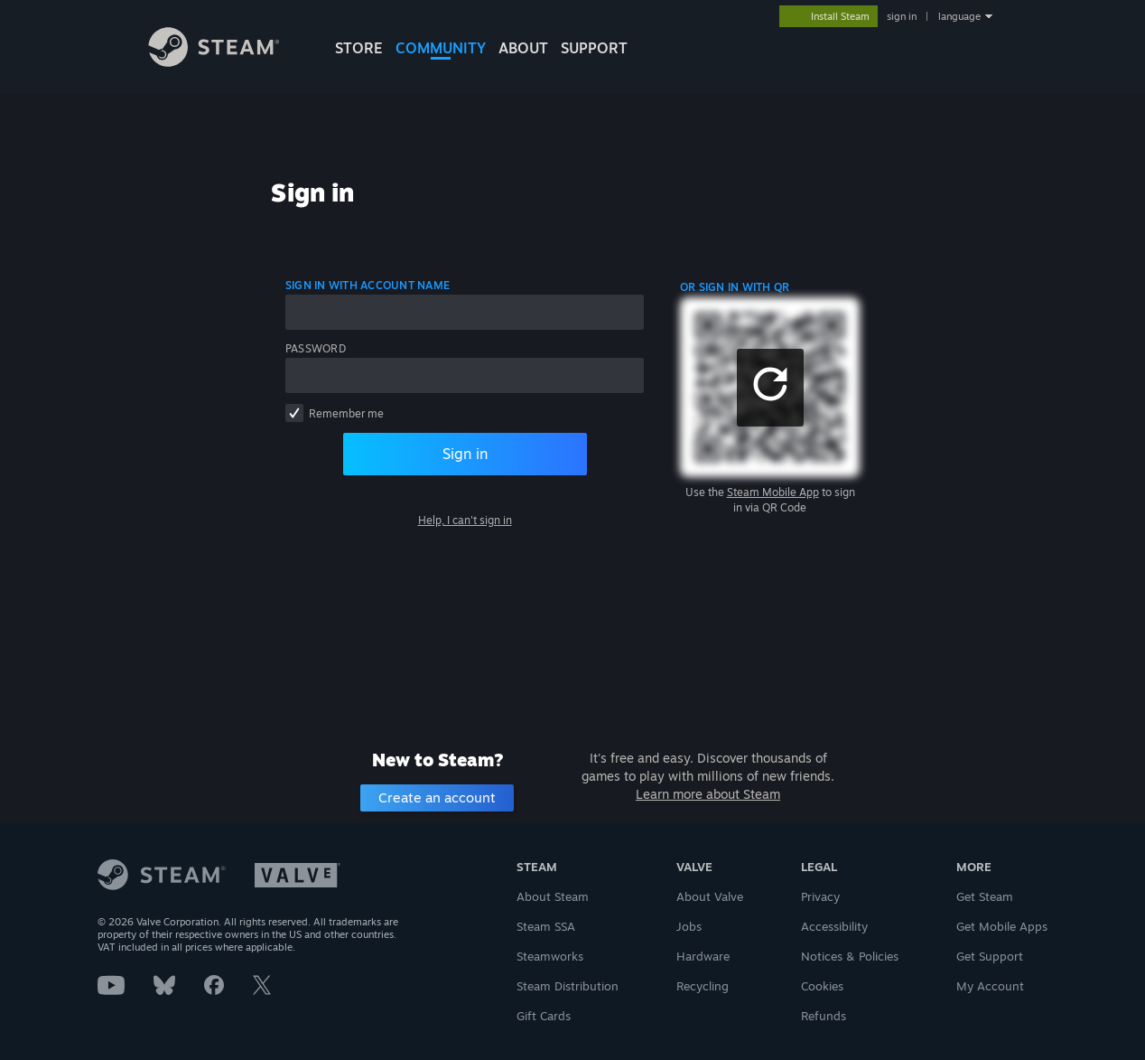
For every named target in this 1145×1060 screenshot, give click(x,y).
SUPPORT (594, 48)
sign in (902, 16)
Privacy (820, 896)
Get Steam (984, 896)
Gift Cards (544, 1015)
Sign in (465, 454)
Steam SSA (546, 926)
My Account (990, 986)
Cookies (822, 986)
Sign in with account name (367, 285)
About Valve (709, 896)
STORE (359, 48)
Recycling (702, 986)
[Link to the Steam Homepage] (227, 62)
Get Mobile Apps (1001, 926)
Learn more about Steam (708, 794)
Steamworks (550, 956)
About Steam (553, 896)
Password (315, 348)
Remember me (346, 413)
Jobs (689, 926)
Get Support (989, 956)
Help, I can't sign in (465, 520)
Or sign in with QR (734, 287)
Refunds (823, 1015)
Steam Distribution (568, 986)
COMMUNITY (441, 48)
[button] (770, 387)
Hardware (703, 956)
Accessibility (834, 926)
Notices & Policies (849, 956)
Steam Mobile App (773, 492)
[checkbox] (294, 413)
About (523, 48)
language (959, 16)
